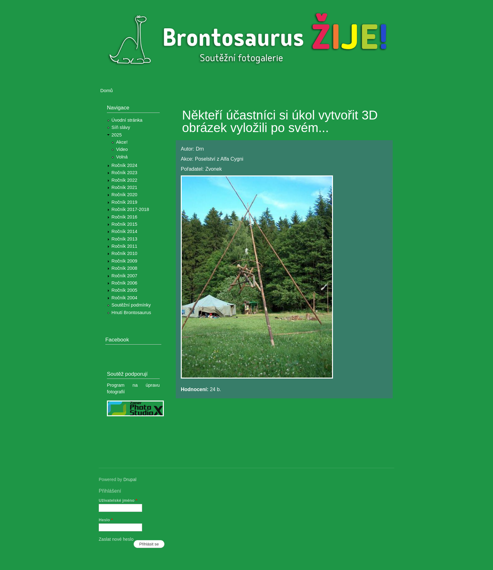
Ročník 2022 (124, 180)
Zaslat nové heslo (116, 539)
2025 (117, 134)
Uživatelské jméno (118, 500)
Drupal (129, 479)
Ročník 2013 (124, 238)
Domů (106, 90)
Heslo (106, 519)
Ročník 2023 (124, 172)
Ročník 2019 (124, 202)
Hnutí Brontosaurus (131, 312)
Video (122, 149)
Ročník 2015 (124, 224)
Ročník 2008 (124, 268)
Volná (122, 156)
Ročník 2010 (124, 253)
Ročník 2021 (124, 187)
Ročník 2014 (124, 231)
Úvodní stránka (127, 120)
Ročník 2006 (124, 282)
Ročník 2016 (124, 216)
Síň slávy (121, 127)
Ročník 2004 (124, 297)
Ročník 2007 (124, 275)
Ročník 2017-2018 (130, 209)
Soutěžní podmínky (131, 304)
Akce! (122, 142)
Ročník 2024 (124, 165)
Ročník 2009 (124, 260)
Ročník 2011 (124, 246)
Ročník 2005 (124, 290)
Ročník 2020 (124, 194)
